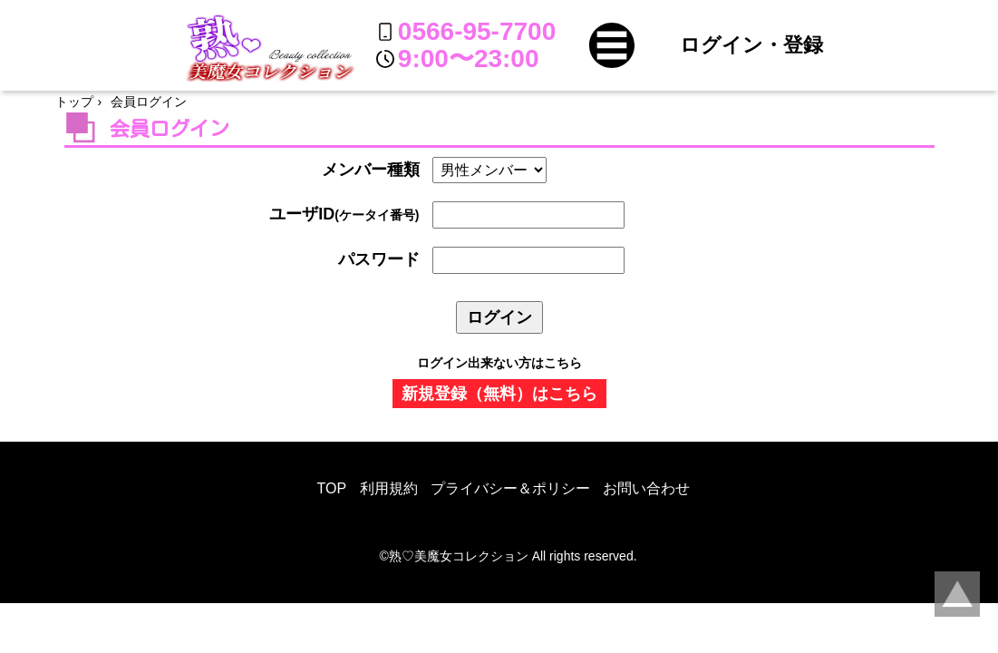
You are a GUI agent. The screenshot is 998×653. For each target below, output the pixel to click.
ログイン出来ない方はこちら (499, 363)
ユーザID (344, 214)
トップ (74, 101)
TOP (332, 488)
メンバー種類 (371, 170)
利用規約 (389, 488)
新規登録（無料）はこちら (499, 394)
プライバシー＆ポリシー (510, 488)
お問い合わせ (646, 488)
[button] (612, 45)
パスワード (379, 259)
